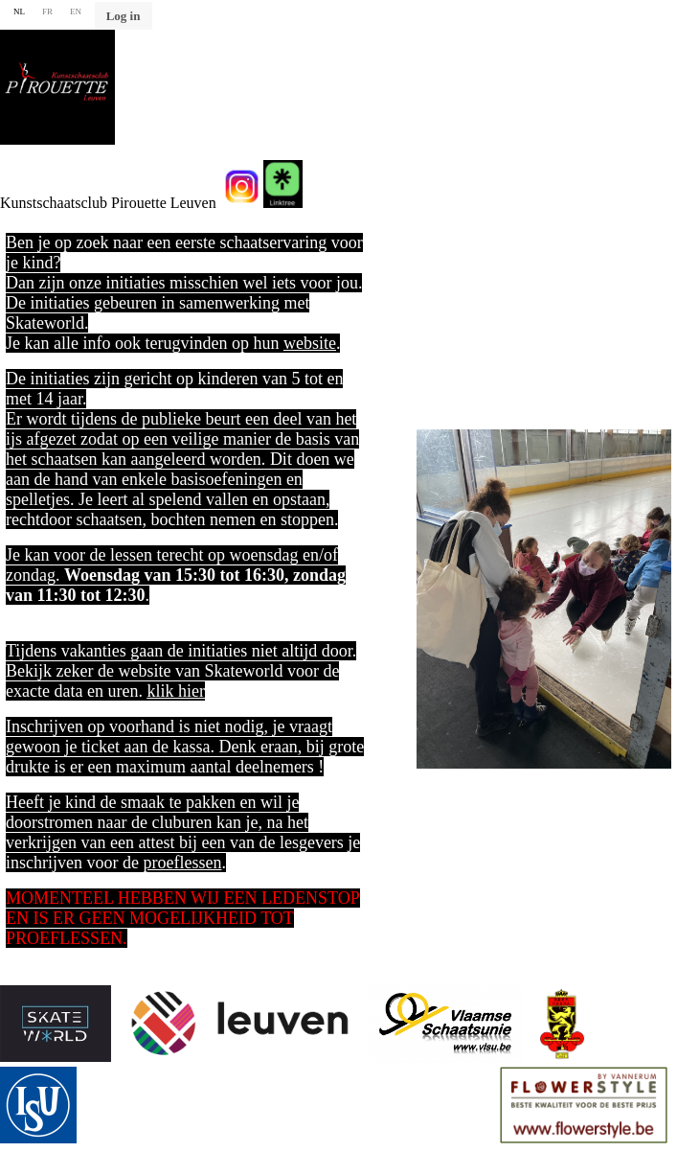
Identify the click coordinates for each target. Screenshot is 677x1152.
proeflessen (182, 862)
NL (19, 11)
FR (47, 11)
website (309, 343)
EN (75, 11)
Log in (123, 16)
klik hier (176, 691)
